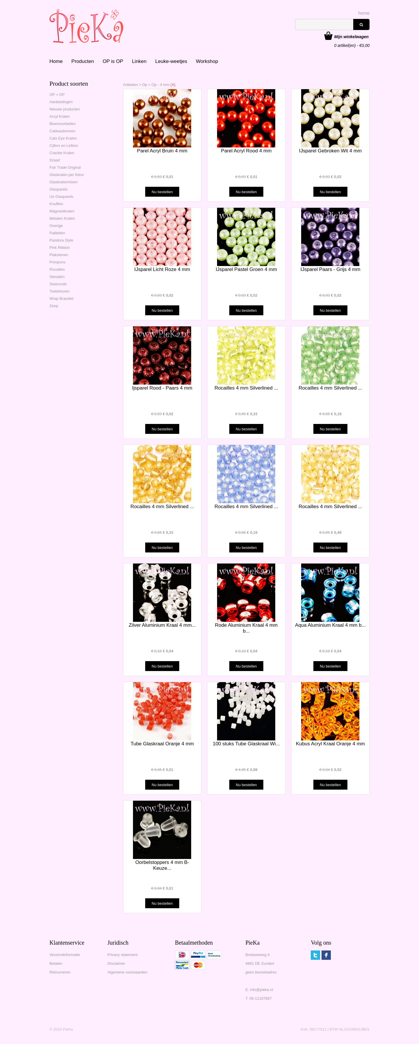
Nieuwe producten (64, 109)
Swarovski (58, 284)
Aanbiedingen (61, 102)
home (364, 12)
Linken (139, 61)
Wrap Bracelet (61, 298)
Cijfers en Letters (63, 145)
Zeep (53, 306)
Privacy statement (122, 955)
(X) (172, 84)
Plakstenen (58, 255)
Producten (82, 61)
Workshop (207, 61)
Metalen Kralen (62, 218)
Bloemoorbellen (62, 124)
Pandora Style (61, 240)
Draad (54, 160)
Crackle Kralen (61, 153)
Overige (56, 225)
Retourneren (59, 972)
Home (56, 61)
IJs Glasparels (61, 196)
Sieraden (57, 276)
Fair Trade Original (65, 167)
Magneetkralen (61, 211)
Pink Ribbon (59, 247)
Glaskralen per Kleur (66, 174)
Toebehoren (59, 291)
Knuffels (56, 204)
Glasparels (58, 189)
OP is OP (113, 61)
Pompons (57, 262)
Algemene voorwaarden (127, 972)
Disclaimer (116, 963)
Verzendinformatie (64, 955)
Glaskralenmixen (63, 182)
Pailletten (57, 233)
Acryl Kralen (59, 116)
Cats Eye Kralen (63, 138)
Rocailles (57, 269)
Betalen (55, 963)
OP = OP (57, 94)
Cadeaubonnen (62, 131)
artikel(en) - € (352, 37)
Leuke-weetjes (171, 61)
